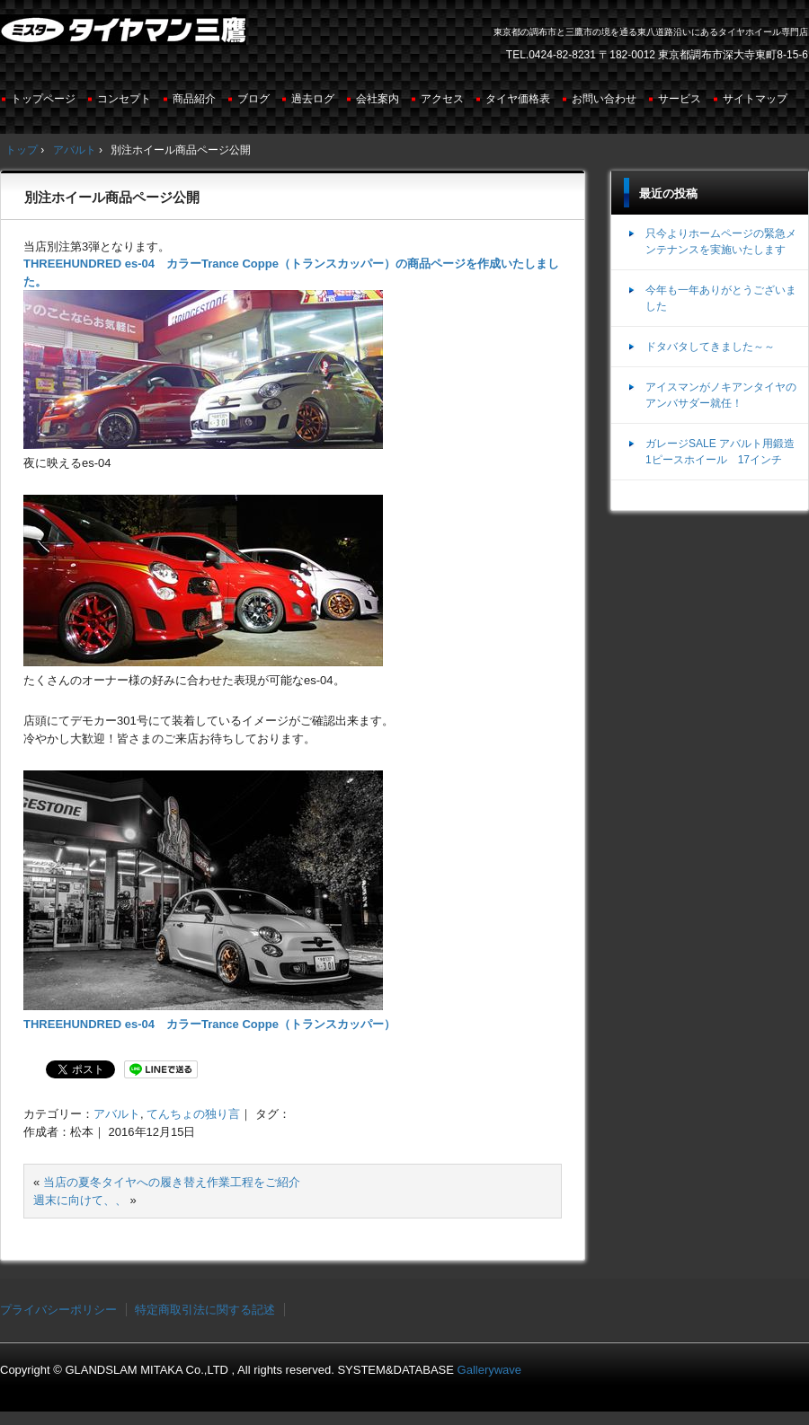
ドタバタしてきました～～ (710, 346)
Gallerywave (490, 1370)
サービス (679, 98)
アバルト (116, 1114)
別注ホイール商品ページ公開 (112, 197)
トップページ (43, 98)
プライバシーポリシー (58, 1309)
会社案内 (377, 98)
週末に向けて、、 (80, 1200)
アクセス (442, 98)
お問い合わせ (604, 98)
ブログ (253, 98)
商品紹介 (194, 98)
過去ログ (312, 98)
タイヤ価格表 (517, 98)
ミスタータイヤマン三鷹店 (125, 36)
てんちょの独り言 (193, 1114)
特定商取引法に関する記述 (205, 1309)
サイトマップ (755, 98)
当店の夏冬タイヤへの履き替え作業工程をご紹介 (171, 1182)
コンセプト (124, 98)
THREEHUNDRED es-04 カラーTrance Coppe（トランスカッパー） (209, 1024)
